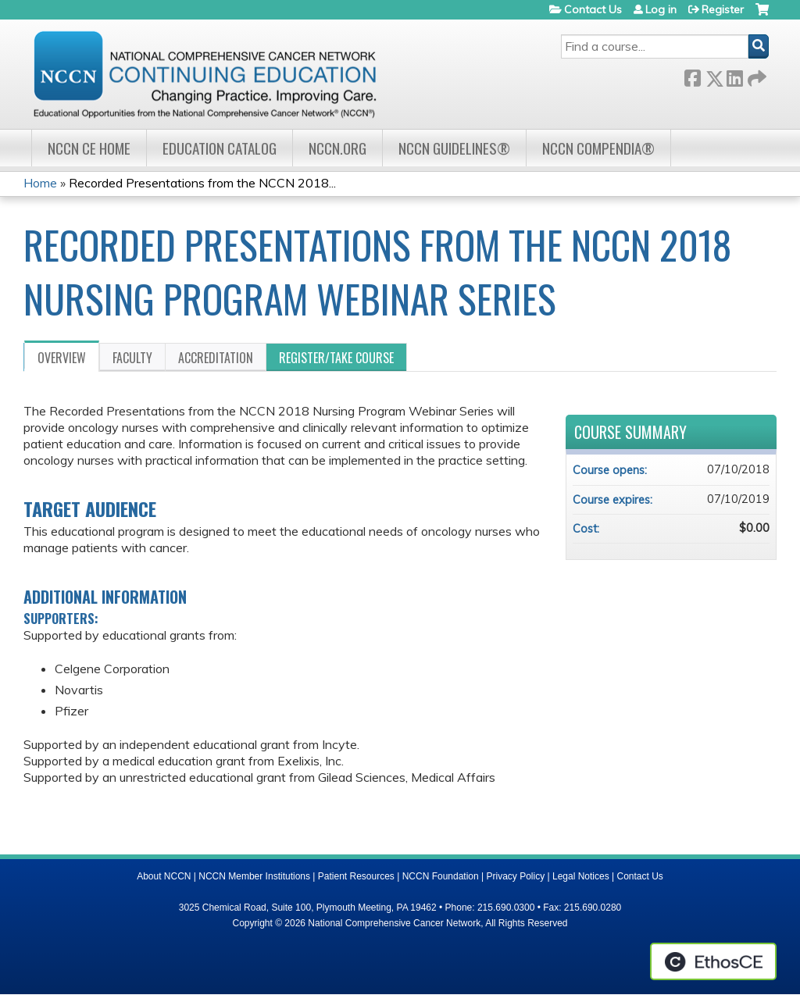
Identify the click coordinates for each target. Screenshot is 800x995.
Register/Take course (336, 357)
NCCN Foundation (440, 876)
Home (40, 183)
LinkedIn (734, 75)
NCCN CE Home (89, 148)
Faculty (132, 357)
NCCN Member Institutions (254, 876)
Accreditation (215, 357)
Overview (62, 357)
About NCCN (164, 876)
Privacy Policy (516, 876)
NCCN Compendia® (598, 148)
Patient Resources (356, 876)
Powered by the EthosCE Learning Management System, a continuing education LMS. (713, 961)
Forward (755, 75)
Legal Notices (580, 876)
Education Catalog (219, 148)
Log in (661, 9)
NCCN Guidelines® (454, 148)
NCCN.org (337, 148)
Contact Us (593, 9)
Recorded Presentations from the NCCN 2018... (202, 183)
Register (723, 9)
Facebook (692, 75)
